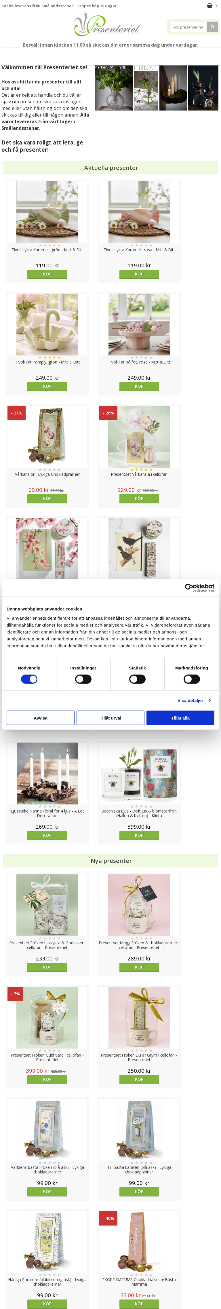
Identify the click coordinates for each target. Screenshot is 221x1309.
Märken (104, 67)
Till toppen (111, 1220)
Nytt (6, 54)
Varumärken (12, 1248)
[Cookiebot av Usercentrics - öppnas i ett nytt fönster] (189, 588)
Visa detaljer (190, 700)
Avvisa (40, 717)
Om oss (8, 1266)
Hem (158, 54)
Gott (211, 54)
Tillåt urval (110, 717)
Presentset (104, 54)
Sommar (81, 54)
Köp (28, 274)
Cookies (8, 1240)
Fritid (193, 54)
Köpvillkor (10, 1257)
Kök (175, 54)
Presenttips (134, 54)
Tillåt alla (180, 717)
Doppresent (12, 1292)
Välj (137, 986)
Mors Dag (25, 54)
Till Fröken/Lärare (55, 54)
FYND (122, 67)
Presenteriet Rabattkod (23, 1274)
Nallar (6, 1283)
